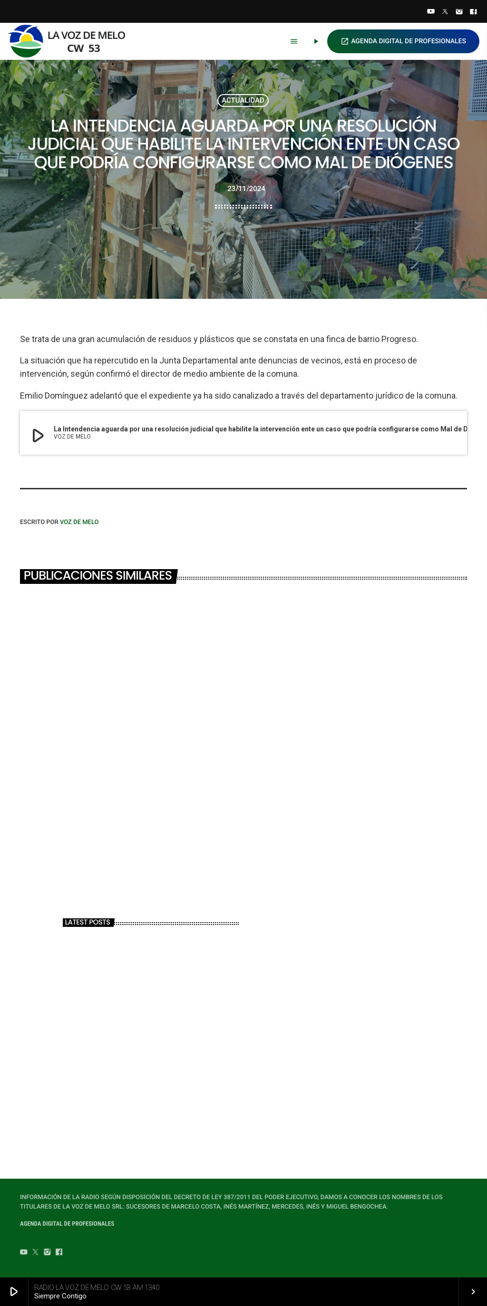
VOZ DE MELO (79, 522)
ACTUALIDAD (243, 100)
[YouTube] (431, 12)
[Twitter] (445, 12)
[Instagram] (459, 12)
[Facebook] (473, 12)
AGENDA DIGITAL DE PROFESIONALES (403, 41)
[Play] (315, 41)
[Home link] (71, 41)
